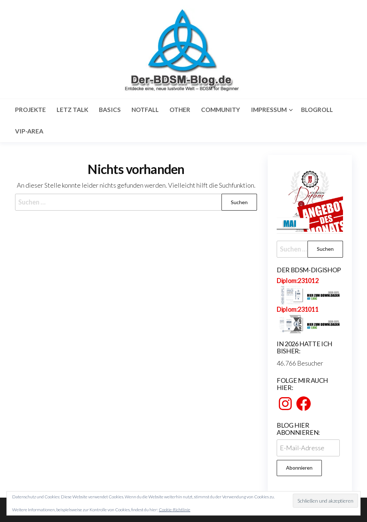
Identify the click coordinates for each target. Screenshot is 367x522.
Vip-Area (29, 131)
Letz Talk (72, 109)
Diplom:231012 (297, 280)
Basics (110, 109)
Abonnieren (299, 468)
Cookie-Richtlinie (174, 509)
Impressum (269, 109)
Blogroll (317, 109)
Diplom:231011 (297, 309)
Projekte (30, 109)
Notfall (145, 109)
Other (180, 109)
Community (220, 109)
